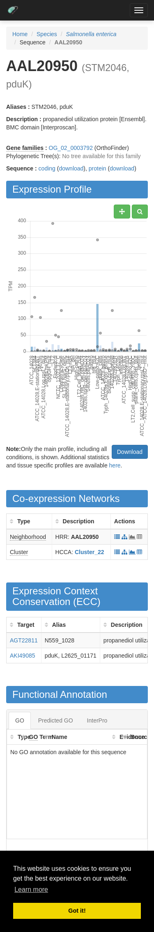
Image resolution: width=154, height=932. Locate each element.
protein (97, 168)
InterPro (97, 720)
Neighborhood (28, 537)
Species (47, 34)
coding (47, 168)
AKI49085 (22, 655)
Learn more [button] (31, 889)
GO (19, 720)
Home (20, 34)
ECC (86, 601)
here (115, 465)
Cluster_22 (89, 552)
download (71, 168)
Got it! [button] (76, 910)
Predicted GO (55, 720)
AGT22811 (24, 640)
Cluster (19, 552)
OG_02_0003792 (71, 148)
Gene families (25, 148)
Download (130, 452)
